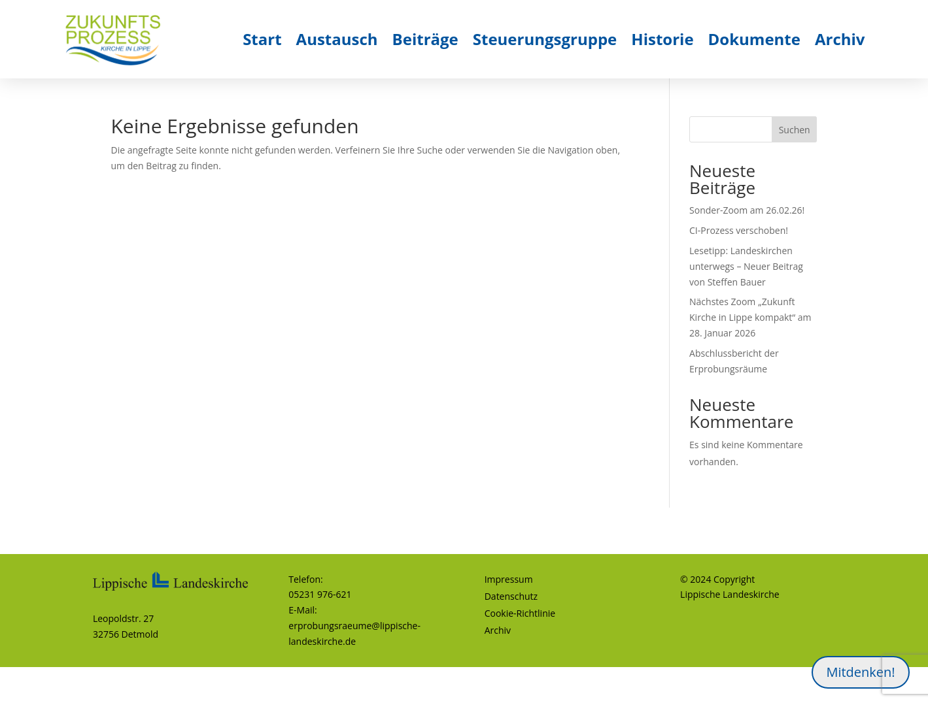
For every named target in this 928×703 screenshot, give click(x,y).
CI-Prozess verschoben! (738, 230)
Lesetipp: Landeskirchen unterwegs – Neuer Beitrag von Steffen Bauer (746, 266)
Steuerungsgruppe (545, 39)
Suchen (794, 129)
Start (262, 39)
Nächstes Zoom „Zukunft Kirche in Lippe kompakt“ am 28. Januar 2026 (750, 317)
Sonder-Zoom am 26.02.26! (746, 210)
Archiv (840, 39)
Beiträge (425, 39)
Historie (662, 39)
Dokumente (754, 39)
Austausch (337, 39)
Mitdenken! (860, 672)
